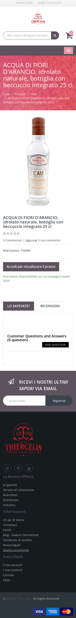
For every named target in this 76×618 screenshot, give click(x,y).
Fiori (34, 94)
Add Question (55, 344)
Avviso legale (11, 545)
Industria (9, 505)
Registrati (59, 401)
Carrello (8, 575)
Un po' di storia (13, 520)
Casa (6, 94)
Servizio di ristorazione (18, 490)
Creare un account (49, 3)
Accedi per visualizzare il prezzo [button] (31, 266)
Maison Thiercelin (18, 598)
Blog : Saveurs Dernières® (21, 535)
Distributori (11, 500)
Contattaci (10, 525)
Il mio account (12, 565)
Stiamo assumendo (16, 550)
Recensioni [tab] (50, 306)
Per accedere (24, 3)
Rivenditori (10, 495)
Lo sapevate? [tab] (18, 306)
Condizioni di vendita (17, 540)
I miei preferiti (12, 570)
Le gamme (10, 485)
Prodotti (20, 94)
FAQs (6, 580)
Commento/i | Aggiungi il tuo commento (31, 240)
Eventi (7, 530)
